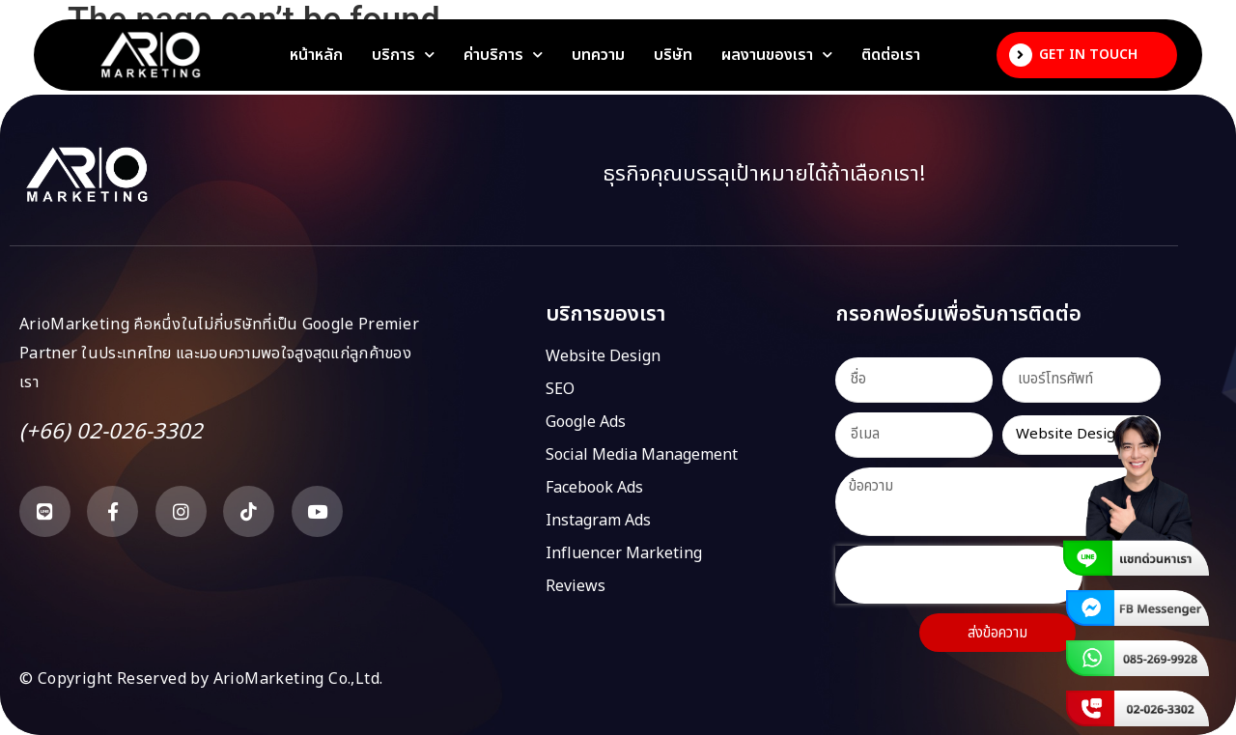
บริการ (403, 55)
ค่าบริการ (503, 55)
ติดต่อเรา (890, 55)
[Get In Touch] (1020, 55)
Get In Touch (1088, 54)
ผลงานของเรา (776, 55)
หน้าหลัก (316, 55)
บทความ (598, 55)
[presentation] (958, 575)
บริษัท (673, 55)
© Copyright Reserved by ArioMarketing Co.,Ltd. (200, 679)
